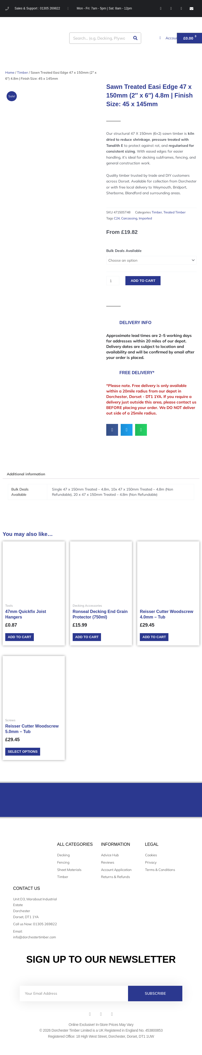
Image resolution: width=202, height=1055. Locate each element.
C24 (117, 218)
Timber (22, 72)
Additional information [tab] (26, 474)
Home (9, 72)
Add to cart (143, 281)
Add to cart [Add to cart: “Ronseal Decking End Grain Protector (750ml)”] (89, 638)
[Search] (135, 38)
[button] (112, 430)
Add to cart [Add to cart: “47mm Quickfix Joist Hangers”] (22, 638)
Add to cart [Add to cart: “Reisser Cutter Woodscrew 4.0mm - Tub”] (156, 638)
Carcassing (129, 218)
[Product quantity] (112, 280)
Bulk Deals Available (124, 250)
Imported (145, 218)
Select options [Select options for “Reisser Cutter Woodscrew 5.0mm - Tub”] (25, 754)
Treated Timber (174, 212)
